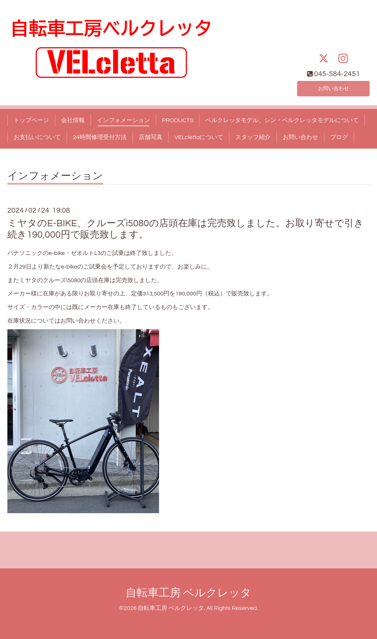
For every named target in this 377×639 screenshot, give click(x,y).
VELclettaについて (199, 137)
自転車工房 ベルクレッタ (188, 593)
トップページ (31, 120)
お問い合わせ (333, 88)
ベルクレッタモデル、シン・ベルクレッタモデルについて (282, 120)
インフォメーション (123, 120)
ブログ (339, 137)
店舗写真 (150, 137)
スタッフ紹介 (253, 137)
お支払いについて (37, 137)
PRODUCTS (177, 120)
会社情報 (73, 120)
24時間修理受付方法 (100, 137)
